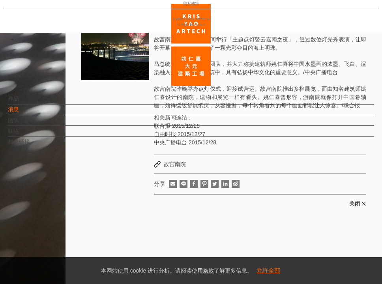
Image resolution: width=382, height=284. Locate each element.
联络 (26, 135)
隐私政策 (41, 254)
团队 (26, 124)
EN (54, 232)
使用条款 (203, 270)
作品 (26, 102)
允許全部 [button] (268, 270)
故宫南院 (175, 164)
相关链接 (32, 145)
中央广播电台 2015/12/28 (185, 142)
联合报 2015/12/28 (177, 126)
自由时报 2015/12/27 (179, 134)
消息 (26, 113)
